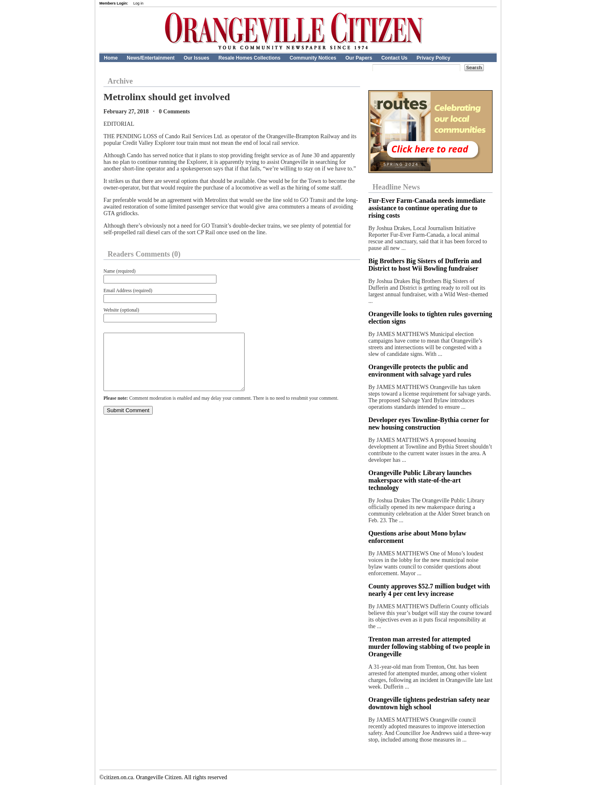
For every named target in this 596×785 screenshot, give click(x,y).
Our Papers (358, 58)
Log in (138, 3)
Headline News (396, 187)
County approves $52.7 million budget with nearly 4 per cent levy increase (429, 590)
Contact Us (394, 58)
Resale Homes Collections (250, 58)
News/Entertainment (150, 58)
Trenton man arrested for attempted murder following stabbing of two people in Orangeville (429, 647)
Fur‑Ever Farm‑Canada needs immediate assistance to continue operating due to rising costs (426, 208)
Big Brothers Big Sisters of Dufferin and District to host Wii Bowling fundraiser (424, 264)
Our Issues (196, 58)
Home (111, 58)
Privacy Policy (433, 58)
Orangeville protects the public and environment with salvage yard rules (419, 370)
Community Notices (313, 58)
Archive (120, 81)
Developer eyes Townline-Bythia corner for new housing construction (428, 423)
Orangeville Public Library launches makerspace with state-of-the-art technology (419, 480)
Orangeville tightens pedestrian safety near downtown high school (429, 703)
